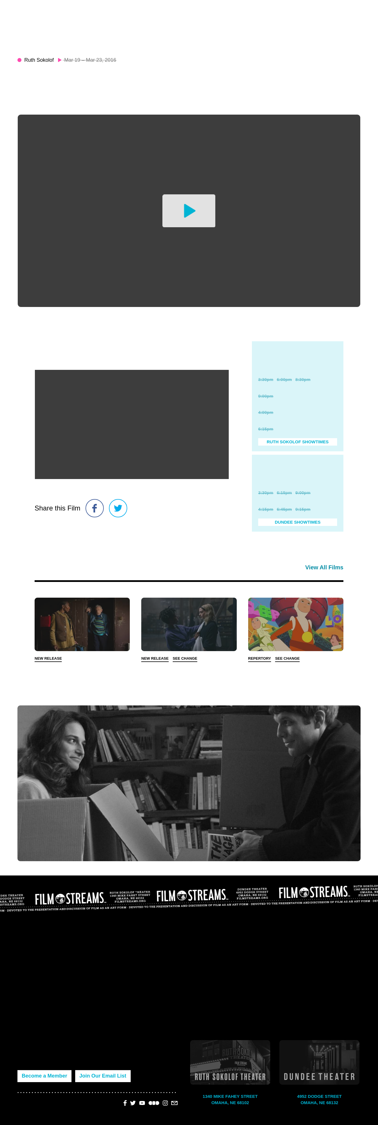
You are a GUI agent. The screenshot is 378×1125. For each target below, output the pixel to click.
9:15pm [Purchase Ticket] (303, 509)
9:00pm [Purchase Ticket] (265, 396)
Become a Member (44, 1076)
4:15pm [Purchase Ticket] (265, 509)
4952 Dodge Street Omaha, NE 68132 (319, 1099)
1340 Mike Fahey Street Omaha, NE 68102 (230, 1099)
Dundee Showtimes (298, 522)
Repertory (259, 658)
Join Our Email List (102, 1076)
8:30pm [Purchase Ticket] (303, 379)
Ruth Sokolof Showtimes (298, 441)
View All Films (324, 567)
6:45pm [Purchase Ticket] (284, 509)
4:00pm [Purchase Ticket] (265, 412)
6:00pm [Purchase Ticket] (284, 379)
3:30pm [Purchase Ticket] (265, 379)
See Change (185, 658)
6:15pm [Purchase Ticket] (265, 428)
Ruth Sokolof (39, 60)
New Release (48, 658)
